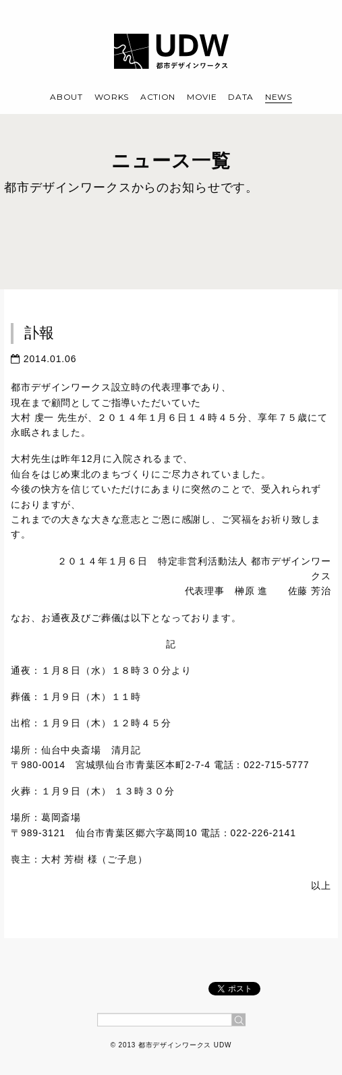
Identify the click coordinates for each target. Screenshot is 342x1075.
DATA (241, 97)
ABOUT (66, 97)
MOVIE (202, 97)
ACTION (157, 97)
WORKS (112, 97)
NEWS (278, 97)
